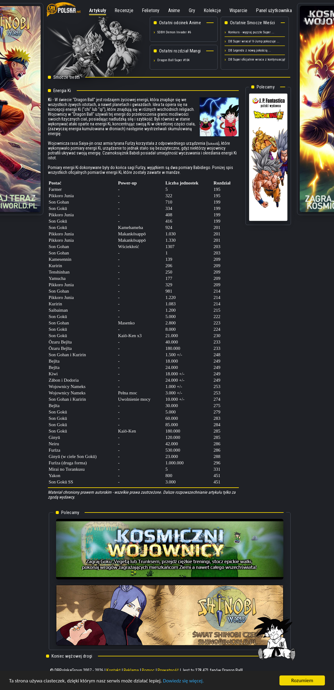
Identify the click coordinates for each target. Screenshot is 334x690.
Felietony (151, 10)
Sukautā (212, 144)
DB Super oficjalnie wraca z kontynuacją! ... (258, 59)
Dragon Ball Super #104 (173, 60)
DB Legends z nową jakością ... (249, 50)
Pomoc (148, 670)
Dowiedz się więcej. (183, 681)
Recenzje (124, 10)
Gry (192, 10)
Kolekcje (212, 10)
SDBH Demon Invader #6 (174, 32)
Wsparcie (238, 10)
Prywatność (168, 670)
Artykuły (97, 10)
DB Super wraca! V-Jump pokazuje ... (253, 41)
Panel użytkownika (274, 10)
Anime (174, 10)
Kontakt (113, 670)
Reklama (131, 670)
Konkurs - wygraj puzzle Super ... (251, 32)
